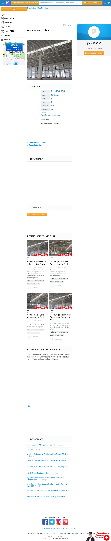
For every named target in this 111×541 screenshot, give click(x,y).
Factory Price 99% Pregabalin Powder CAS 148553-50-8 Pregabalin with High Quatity (36, 461)
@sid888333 (94, 43)
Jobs (5, 14)
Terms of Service (68, 528)
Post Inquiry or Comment (36, 214)
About (48, 528)
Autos (5, 27)
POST (14, 9)
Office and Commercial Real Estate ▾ (25, 3)
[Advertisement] (55, 15)
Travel (5, 35)
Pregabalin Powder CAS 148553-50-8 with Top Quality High (27, 473)
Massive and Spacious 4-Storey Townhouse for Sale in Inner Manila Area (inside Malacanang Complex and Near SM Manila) (35, 479)
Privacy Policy (56, 528)
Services (6, 22)
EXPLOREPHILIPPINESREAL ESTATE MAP (14, 47)
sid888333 (34, 288)
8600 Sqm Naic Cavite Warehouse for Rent (35, 316)
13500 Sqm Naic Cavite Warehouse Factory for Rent (60, 317)
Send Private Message (94, 53)
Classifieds (7, 31)
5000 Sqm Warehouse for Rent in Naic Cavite (36, 263)
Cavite (40, 8)
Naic (46, 8)
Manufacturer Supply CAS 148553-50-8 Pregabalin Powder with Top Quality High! (35, 467)
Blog (43, 528)
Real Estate (7, 18)
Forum (5, 39)
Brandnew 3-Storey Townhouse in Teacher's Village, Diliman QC (29, 445)
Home (38, 528)
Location (87, 3)
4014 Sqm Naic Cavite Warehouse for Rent (60, 263)
